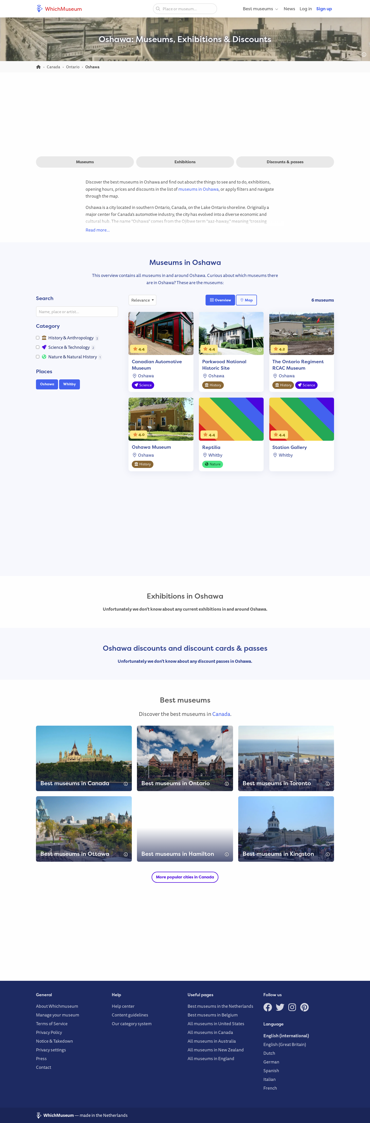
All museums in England (211, 1058)
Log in (306, 9)
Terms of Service (52, 1023)
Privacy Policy (49, 1032)
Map (246, 299)
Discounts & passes (285, 162)
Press (41, 1058)
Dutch (269, 1053)
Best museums (261, 9)
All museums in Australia (212, 1041)
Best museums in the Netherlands (220, 1006)
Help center (123, 1006)
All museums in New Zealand (216, 1049)
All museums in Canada (210, 1032)
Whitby (69, 384)
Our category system (132, 1023)
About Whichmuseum (57, 1006)
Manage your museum (57, 1014)
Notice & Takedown (54, 1041)
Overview (220, 299)
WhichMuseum (59, 8)
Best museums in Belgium (213, 1014)
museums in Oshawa (198, 189)
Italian (269, 1079)
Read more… (98, 229)
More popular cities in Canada (185, 877)
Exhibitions (185, 162)
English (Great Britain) (284, 1044)
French (270, 1087)
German (271, 1061)
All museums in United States (216, 1023)
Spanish (271, 1070)
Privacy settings (51, 1049)
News (289, 9)
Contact (43, 1067)
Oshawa (47, 384)
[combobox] (185, 8)
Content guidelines (130, 1014)
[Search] (158, 8)
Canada (221, 713)
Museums (85, 162)
